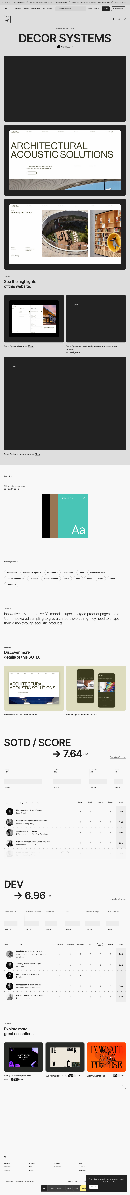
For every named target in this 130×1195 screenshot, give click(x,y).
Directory (26, 8)
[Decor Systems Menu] (34, 318)
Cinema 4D (11, 585)
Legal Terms (19, 1181)
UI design (34, 578)
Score (76, 1188)
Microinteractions (51, 578)
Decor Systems (65, 38)
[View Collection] (23, 1057)
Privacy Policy (29, 1181)
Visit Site (84, 1188)
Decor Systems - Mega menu (17, 454)
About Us (82, 1167)
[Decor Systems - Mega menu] (65, 403)
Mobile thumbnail (89, 714)
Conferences (58, 1167)
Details (69, 1188)
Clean (81, 572)
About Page (71, 714)
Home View (9, 714)
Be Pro (106, 8)
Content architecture (15, 578)
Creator (52, 1188)
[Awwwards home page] (44, 1188)
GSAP (66, 578)
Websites (7, 1163)
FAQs (80, 1163)
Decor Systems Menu (14, 346)
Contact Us (82, 1170)
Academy (35, 8)
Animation (68, 572)
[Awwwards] (6, 8)
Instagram (78, 1181)
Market (49, 8)
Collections (7, 1167)
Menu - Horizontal (97, 572)
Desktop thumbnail (28, 714)
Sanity (112, 578)
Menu (31, 346)
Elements (7, 1170)
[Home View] (34, 688)
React (78, 578)
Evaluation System (118, 757)
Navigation (75, 352)
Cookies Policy (8, 1181)
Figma (100, 578)
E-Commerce (52, 572)
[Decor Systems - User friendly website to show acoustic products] (96, 318)
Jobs (43, 8)
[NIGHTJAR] (65, 46)
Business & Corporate (32, 572)
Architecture (12, 572)
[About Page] (96, 688)
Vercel (89, 578)
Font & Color (60, 1188)
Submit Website (118, 8)
